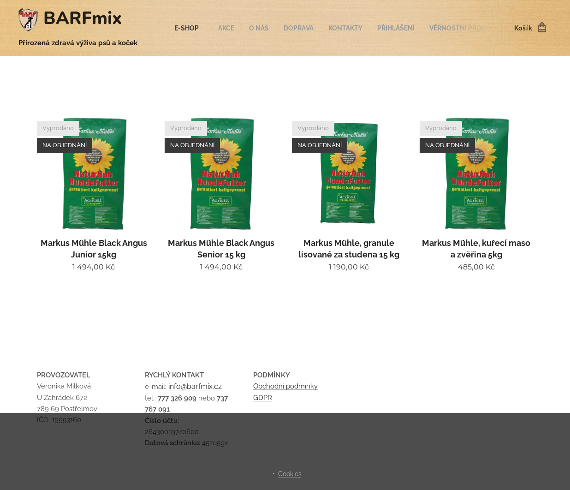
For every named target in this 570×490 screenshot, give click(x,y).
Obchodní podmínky (285, 386)
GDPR (262, 397)
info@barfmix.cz (195, 386)
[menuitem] (192, 28)
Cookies (290, 474)
